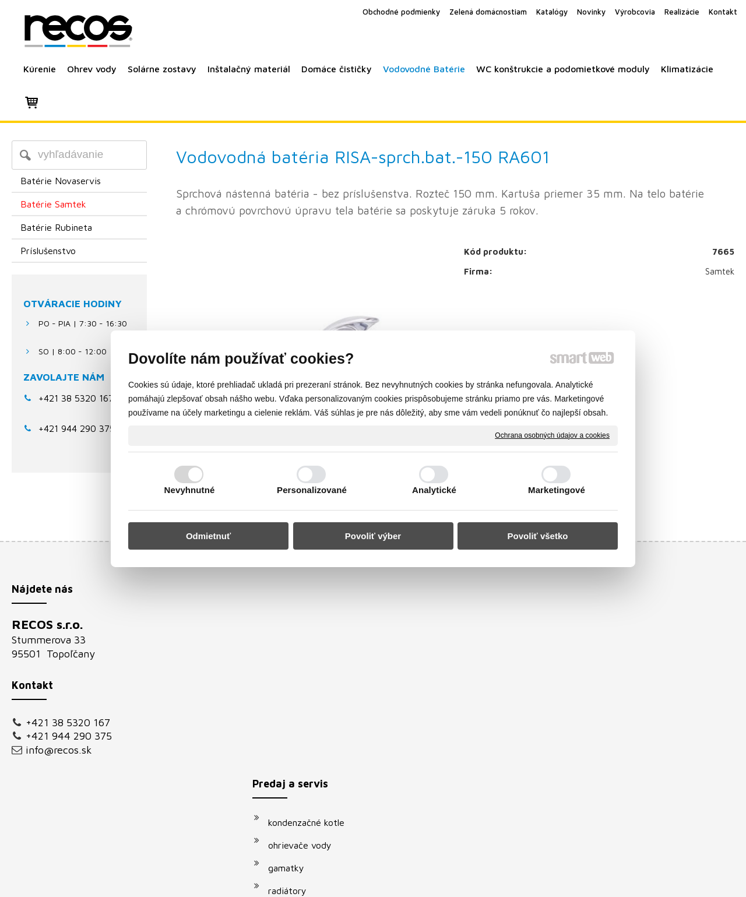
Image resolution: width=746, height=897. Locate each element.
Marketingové (556, 490)
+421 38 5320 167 (76, 398)
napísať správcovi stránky (360, 879)
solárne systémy (308, 718)
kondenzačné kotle (312, 627)
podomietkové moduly (320, 764)
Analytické (434, 490)
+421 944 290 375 (69, 736)
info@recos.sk (59, 750)
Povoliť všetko (538, 536)
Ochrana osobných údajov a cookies (552, 435)
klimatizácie (298, 787)
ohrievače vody (305, 650)
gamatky (292, 673)
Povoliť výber (373, 536)
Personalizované (312, 490)
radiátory (293, 696)
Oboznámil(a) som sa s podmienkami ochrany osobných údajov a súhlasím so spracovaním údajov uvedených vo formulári (626, 764)
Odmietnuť (208, 536)
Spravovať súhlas (570, 879)
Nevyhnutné (189, 490)
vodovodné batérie (313, 741)
